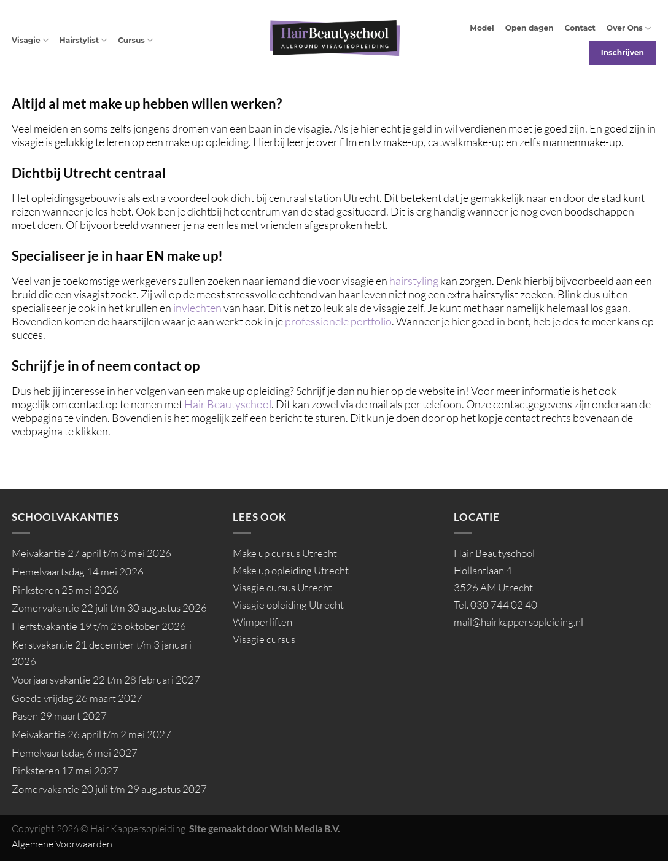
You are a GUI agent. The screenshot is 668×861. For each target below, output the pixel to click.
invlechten (197, 307)
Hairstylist (83, 40)
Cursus (135, 40)
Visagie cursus (264, 639)
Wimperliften (262, 621)
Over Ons (629, 28)
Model (482, 28)
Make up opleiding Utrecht (291, 570)
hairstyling (414, 280)
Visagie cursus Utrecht (282, 587)
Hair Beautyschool (227, 404)
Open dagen (529, 28)
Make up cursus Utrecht (285, 553)
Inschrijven (622, 52)
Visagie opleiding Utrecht (288, 604)
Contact (580, 28)
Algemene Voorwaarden (62, 844)
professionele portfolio (338, 321)
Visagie (30, 40)
